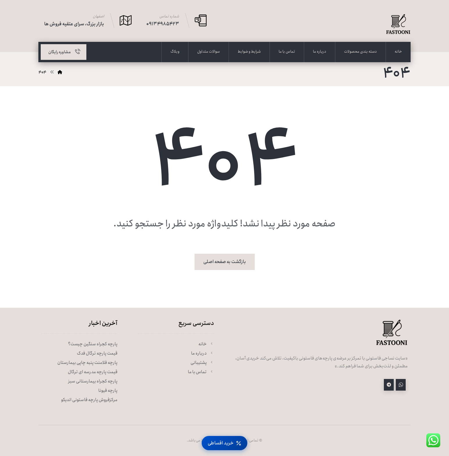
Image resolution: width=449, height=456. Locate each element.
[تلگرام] (389, 385)
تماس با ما (201, 372)
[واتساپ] (401, 385)
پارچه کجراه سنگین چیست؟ (92, 344)
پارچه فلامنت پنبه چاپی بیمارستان (87, 362)
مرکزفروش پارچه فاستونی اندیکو (89, 399)
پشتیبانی (202, 362)
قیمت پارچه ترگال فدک (97, 353)
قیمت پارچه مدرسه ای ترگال (92, 372)
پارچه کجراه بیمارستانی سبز (92, 381)
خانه (206, 344)
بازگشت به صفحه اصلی (224, 261)
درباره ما (202, 353)
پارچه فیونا (107, 390)
